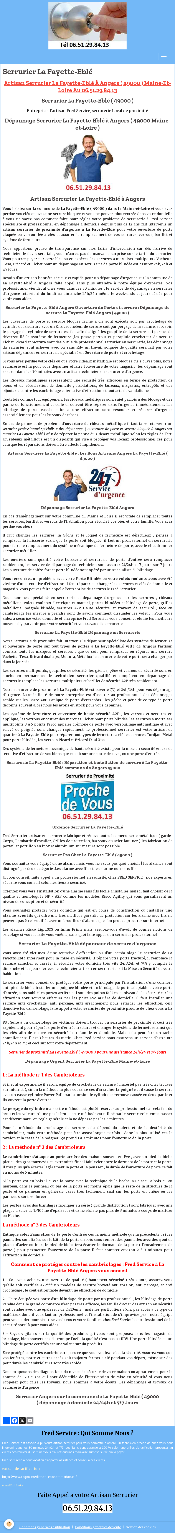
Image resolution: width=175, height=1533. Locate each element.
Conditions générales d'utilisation (44, 1527)
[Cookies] (9, 1524)
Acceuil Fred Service (12, 1485)
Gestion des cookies (141, 1527)
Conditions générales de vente (98, 1527)
